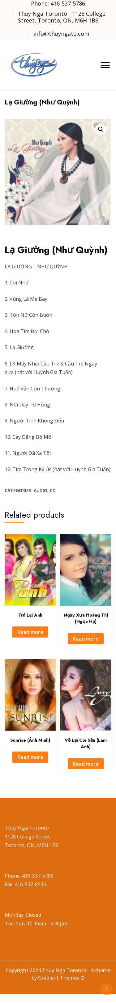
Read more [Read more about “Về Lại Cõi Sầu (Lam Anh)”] (86, 763)
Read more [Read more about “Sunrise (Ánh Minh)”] (30, 757)
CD (53, 490)
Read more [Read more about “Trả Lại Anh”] (30, 632)
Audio (40, 490)
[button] (100, 129)
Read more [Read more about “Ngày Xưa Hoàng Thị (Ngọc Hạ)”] (86, 638)
